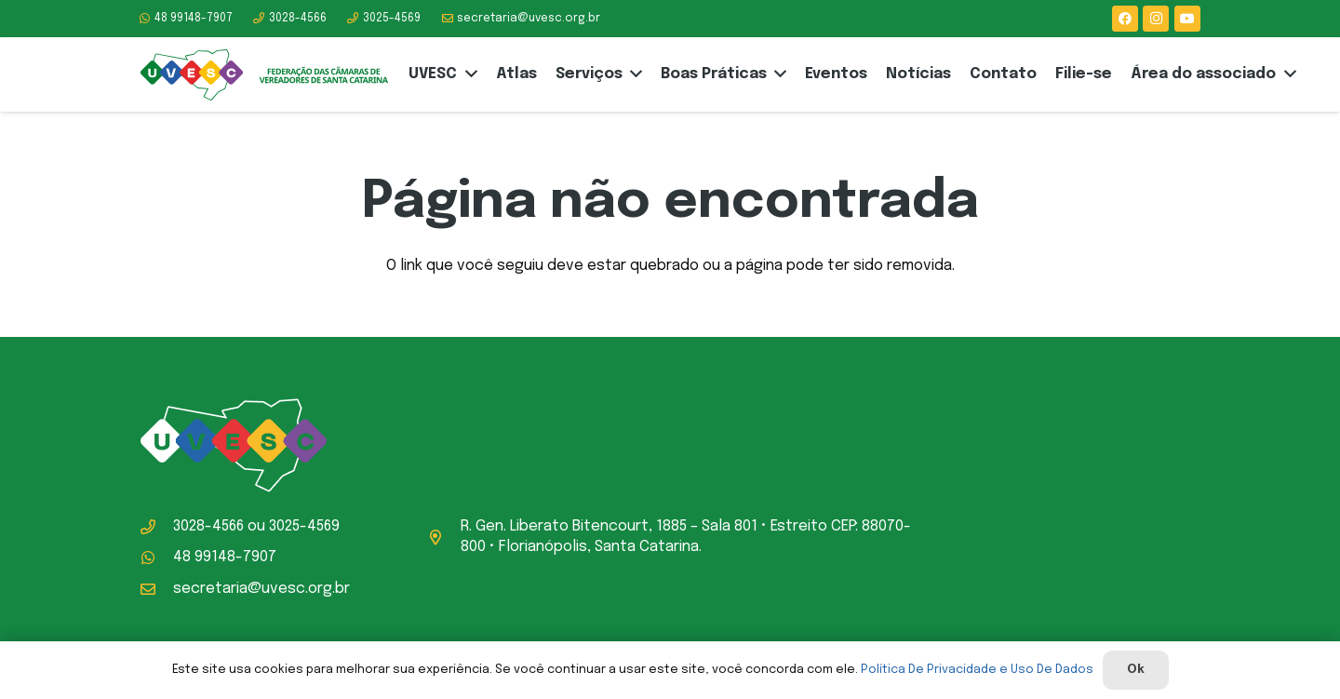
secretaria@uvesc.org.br (261, 589)
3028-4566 (208, 526)
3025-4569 (304, 526)
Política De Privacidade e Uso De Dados (977, 670)
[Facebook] (1125, 19)
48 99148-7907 (224, 557)
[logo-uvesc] (264, 75)
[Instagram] (1156, 19)
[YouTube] (1187, 19)
